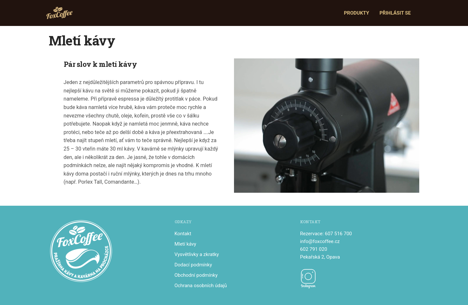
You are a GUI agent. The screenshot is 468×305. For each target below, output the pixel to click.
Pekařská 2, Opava (320, 257)
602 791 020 (313, 249)
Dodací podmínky (193, 265)
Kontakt (183, 234)
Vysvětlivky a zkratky (197, 254)
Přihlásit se (395, 13)
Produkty (356, 13)
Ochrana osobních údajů (201, 285)
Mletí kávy (185, 244)
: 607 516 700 (337, 234)
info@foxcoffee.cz (320, 241)
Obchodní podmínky (196, 275)
